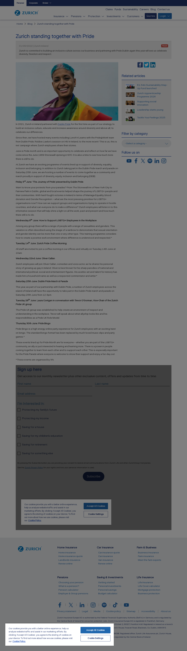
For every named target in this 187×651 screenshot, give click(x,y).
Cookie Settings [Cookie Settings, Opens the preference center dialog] (95, 638)
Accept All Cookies (95, 630)
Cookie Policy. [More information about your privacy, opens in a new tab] (19, 641)
